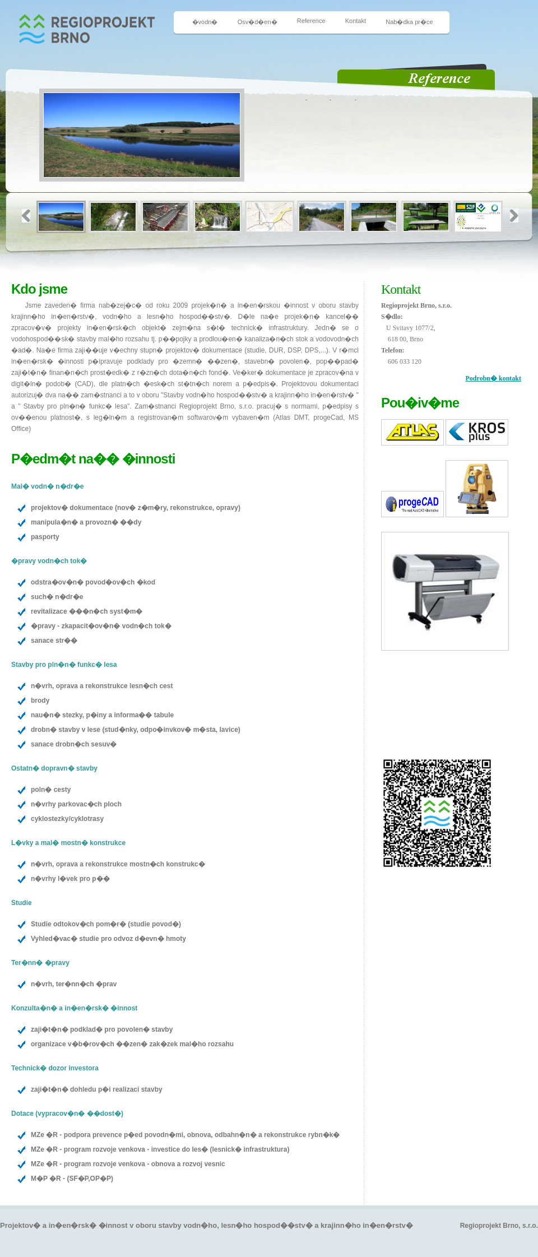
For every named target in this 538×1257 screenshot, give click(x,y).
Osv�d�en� (257, 21)
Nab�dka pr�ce (409, 21)
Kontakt (355, 20)
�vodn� (205, 21)
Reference (311, 20)
